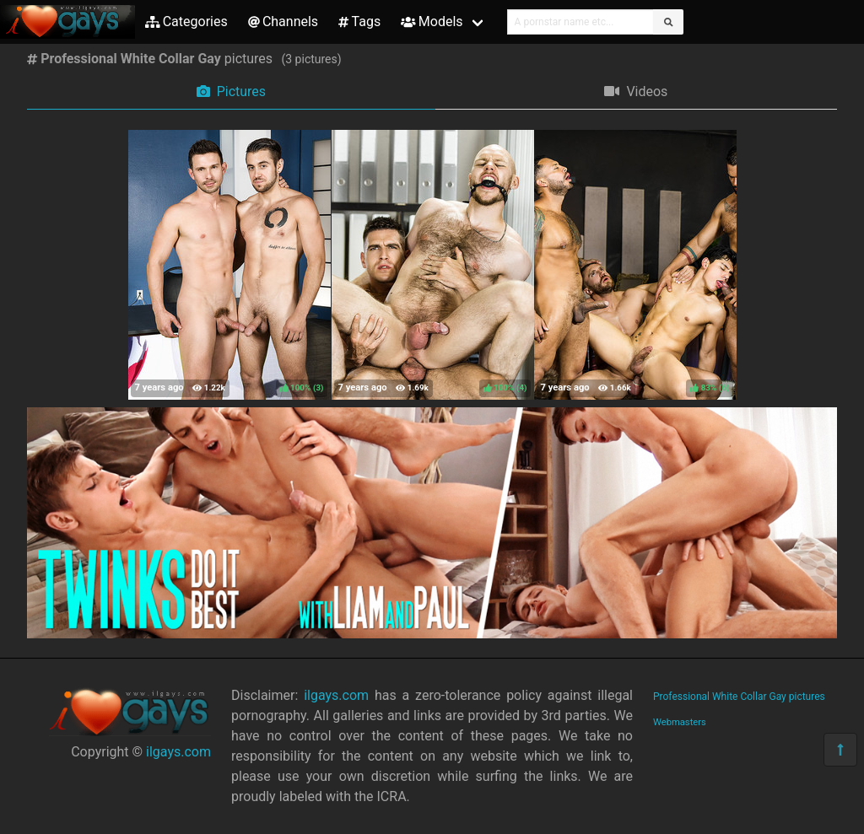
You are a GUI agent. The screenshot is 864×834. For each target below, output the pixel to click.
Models (431, 21)
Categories (186, 21)
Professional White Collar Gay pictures (739, 696)
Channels (283, 21)
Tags (359, 21)
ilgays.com (178, 752)
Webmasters (679, 722)
